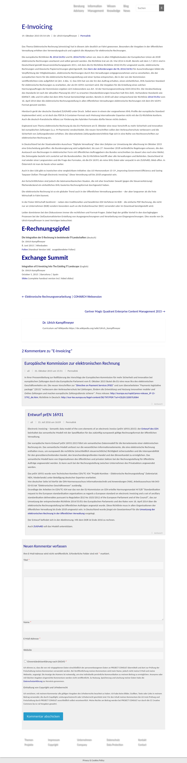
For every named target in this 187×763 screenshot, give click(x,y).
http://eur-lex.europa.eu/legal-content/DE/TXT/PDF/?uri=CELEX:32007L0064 (100, 397)
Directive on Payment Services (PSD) (94, 385)
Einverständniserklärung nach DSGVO (47, 661)
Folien (25, 249)
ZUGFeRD (38, 526)
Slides (25, 278)
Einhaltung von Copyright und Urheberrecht (45, 687)
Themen (28, 739)
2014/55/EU (79, 56)
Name (27, 622)
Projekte (28, 744)
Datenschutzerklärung (32, 681)
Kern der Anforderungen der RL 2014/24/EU (110, 68)
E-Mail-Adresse (31, 638)
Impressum (53, 739)
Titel (26, 559)
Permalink (85, 35)
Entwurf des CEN (150, 428)
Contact (142, 744)
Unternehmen (84, 739)
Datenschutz (112, 739)
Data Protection (114, 744)
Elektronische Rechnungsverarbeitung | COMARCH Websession (62, 296)
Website (27, 649)
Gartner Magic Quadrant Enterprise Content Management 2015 (125, 311)
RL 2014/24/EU (57, 56)
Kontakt (142, 739)
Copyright (53, 744)
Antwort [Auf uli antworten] (158, 403)
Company (82, 744)
